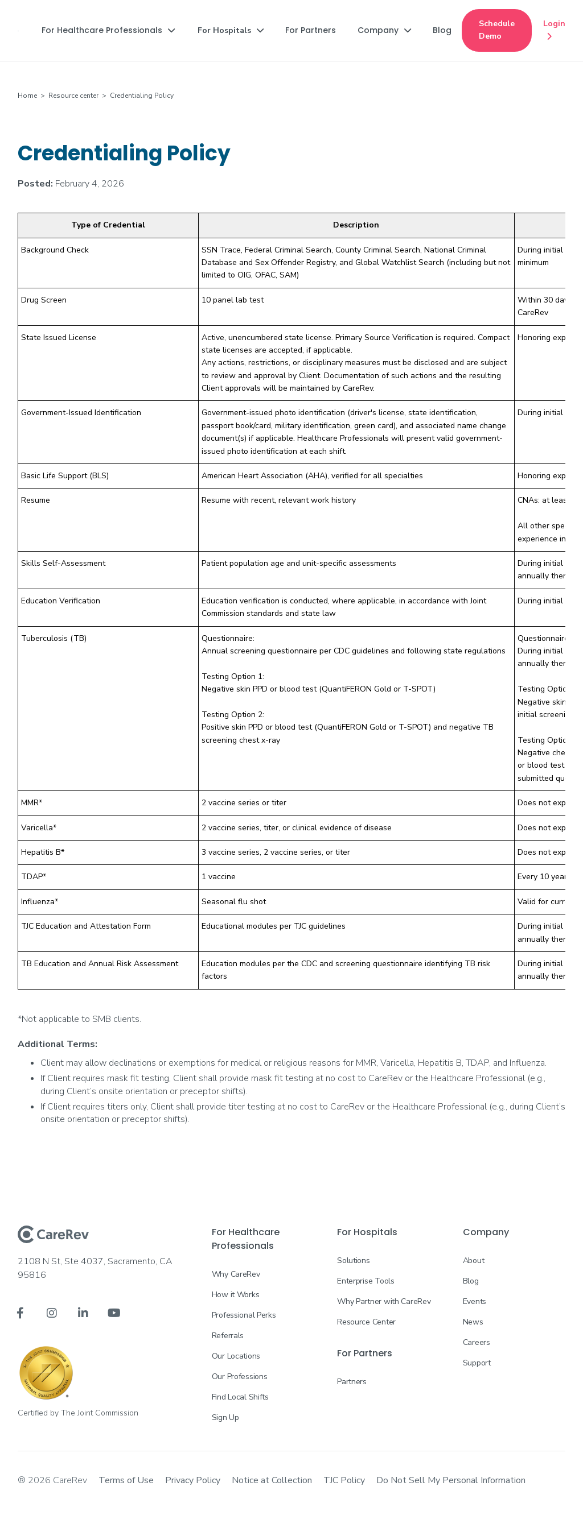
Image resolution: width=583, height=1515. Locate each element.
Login (554, 30)
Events (474, 1301)
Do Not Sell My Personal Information (450, 1480)
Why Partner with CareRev (383, 1301)
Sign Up (225, 1417)
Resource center (73, 95)
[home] (18, 30)
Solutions (353, 1260)
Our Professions (240, 1376)
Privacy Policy (192, 1480)
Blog (471, 1281)
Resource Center (366, 1322)
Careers (476, 1342)
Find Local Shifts (240, 1397)
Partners (352, 1381)
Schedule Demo (497, 30)
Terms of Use (126, 1480)
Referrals (228, 1335)
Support (477, 1362)
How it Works (236, 1294)
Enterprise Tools (366, 1281)
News (473, 1322)
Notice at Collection (272, 1480)
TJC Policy (344, 1480)
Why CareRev (236, 1274)
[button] (108, 30)
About (474, 1260)
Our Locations (236, 1356)
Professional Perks (244, 1315)
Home (27, 95)
